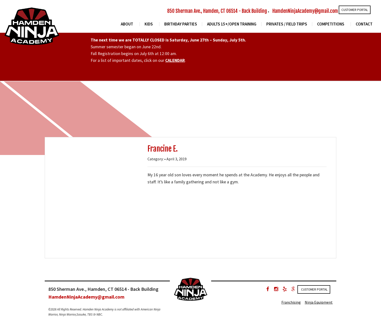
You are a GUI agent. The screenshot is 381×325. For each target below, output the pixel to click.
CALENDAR (175, 60)
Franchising (291, 302)
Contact (364, 24)
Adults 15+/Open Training (231, 24)
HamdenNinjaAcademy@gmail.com (305, 11)
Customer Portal (354, 10)
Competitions (330, 24)
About (127, 24)
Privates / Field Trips (286, 24)
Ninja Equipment (319, 302)
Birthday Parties (180, 24)
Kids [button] (149, 24)
